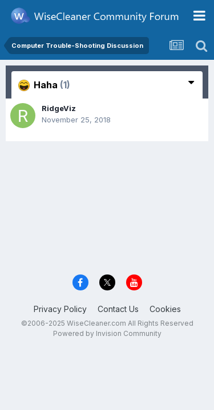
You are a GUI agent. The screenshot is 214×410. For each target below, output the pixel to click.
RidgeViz (59, 108)
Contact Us (118, 309)
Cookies (165, 309)
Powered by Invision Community (107, 333)
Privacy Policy (60, 309)
